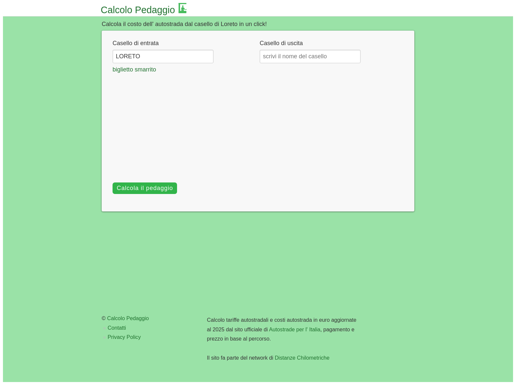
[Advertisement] (258, 123)
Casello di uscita (281, 43)
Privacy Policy (124, 337)
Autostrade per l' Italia (295, 329)
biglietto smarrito (134, 69)
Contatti (117, 328)
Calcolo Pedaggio (138, 10)
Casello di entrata (136, 43)
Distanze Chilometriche (302, 358)
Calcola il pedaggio (145, 188)
